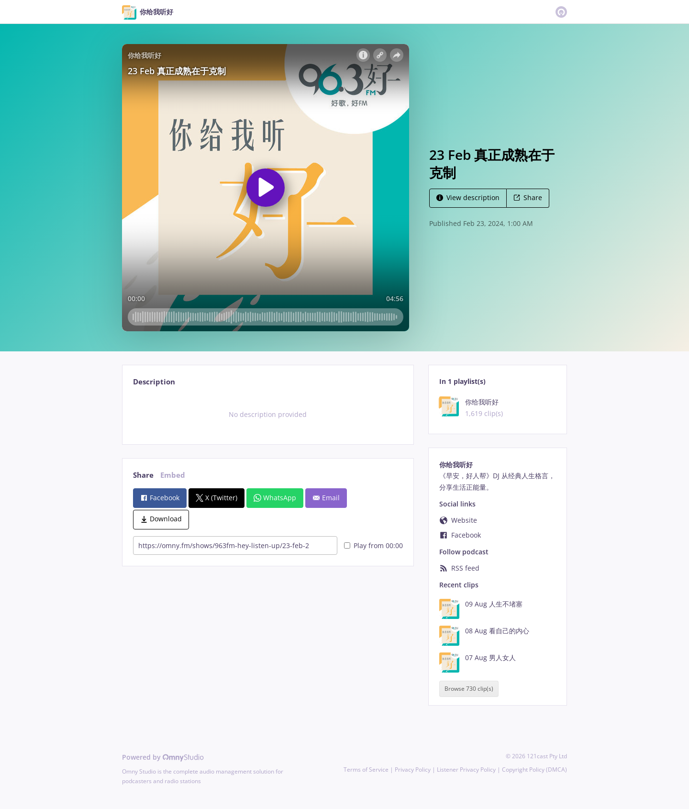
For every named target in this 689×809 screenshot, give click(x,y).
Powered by (163, 757)
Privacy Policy (413, 769)
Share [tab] (143, 475)
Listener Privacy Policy (466, 769)
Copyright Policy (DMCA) (534, 769)
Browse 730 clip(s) (469, 689)
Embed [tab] (172, 475)
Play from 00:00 (373, 545)
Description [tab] (154, 382)
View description (468, 197)
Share (527, 197)
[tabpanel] (267, 414)
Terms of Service (366, 769)
